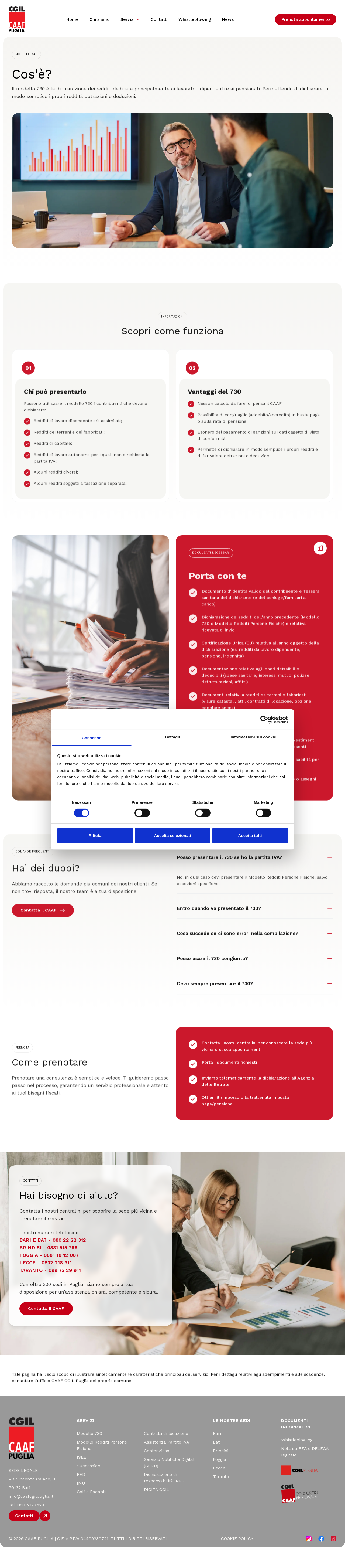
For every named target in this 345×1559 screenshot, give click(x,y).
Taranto (221, 1488)
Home (72, 19)
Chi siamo (99, 19)
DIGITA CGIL (156, 1501)
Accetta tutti (250, 835)
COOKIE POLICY (237, 1550)
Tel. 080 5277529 (26, 1516)
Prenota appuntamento (305, 19)
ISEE (81, 1469)
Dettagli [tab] (172, 737)
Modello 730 (89, 1445)
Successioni (89, 1477)
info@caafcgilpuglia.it (31, 1507)
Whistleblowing (194, 19)
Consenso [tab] (91, 738)
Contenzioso (156, 1462)
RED (81, 1486)
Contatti (159, 19)
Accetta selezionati (172, 835)
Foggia (219, 1471)
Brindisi (220, 1462)
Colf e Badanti (91, 1503)
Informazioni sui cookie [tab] (253, 737)
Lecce (219, 1479)
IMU (81, 1494)
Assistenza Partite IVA (166, 1453)
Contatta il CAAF (46, 1320)
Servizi (130, 19)
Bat (216, 1453)
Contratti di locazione (166, 1445)
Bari (217, 1445)
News (228, 19)
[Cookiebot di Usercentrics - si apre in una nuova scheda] (264, 719)
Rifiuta (95, 835)
